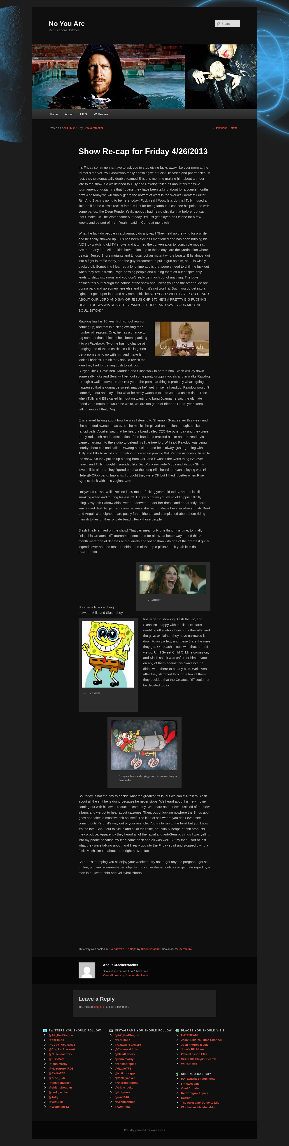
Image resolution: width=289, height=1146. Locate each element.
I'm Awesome (190, 1083)
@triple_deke (124, 1087)
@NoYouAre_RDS (61, 1068)
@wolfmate (123, 1106)
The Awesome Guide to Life (200, 1102)
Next (235, 128)
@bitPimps (56, 1040)
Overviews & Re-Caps (123, 949)
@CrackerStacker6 (62, 1049)
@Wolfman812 (59, 1106)
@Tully (53, 1097)
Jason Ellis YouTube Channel (201, 1040)
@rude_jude (57, 1078)
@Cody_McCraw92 (62, 1044)
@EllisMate (56, 1059)
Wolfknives (101, 114)
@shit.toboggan (126, 1073)
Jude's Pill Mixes (193, 1049)
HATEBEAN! (189, 1035)
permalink (185, 949)
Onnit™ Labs (190, 1088)
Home (54, 114)
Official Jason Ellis (194, 1054)
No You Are (67, 23)
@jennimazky (58, 1063)
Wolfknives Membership (198, 1107)
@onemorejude (125, 1063)
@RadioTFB (57, 1073)
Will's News (189, 1063)
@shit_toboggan (60, 1087)
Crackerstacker (93, 128)
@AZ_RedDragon (61, 1035)
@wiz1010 (56, 1102)
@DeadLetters (125, 1054)
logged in (99, 1006)
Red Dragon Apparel (195, 1093)
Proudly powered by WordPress (144, 1130)
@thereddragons (126, 1082)
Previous (220, 128)
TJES (83, 114)
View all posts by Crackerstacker (126, 975)
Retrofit (186, 1098)
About (68, 114)
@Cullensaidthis (60, 1054)
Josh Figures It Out (194, 1044)
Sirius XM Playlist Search (198, 1059)
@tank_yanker (59, 1092)
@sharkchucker (60, 1082)
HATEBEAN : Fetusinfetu (198, 1078)
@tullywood (123, 1092)
